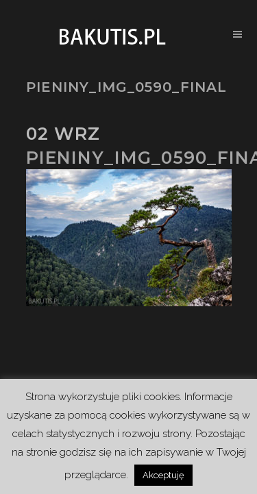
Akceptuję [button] (163, 475)
